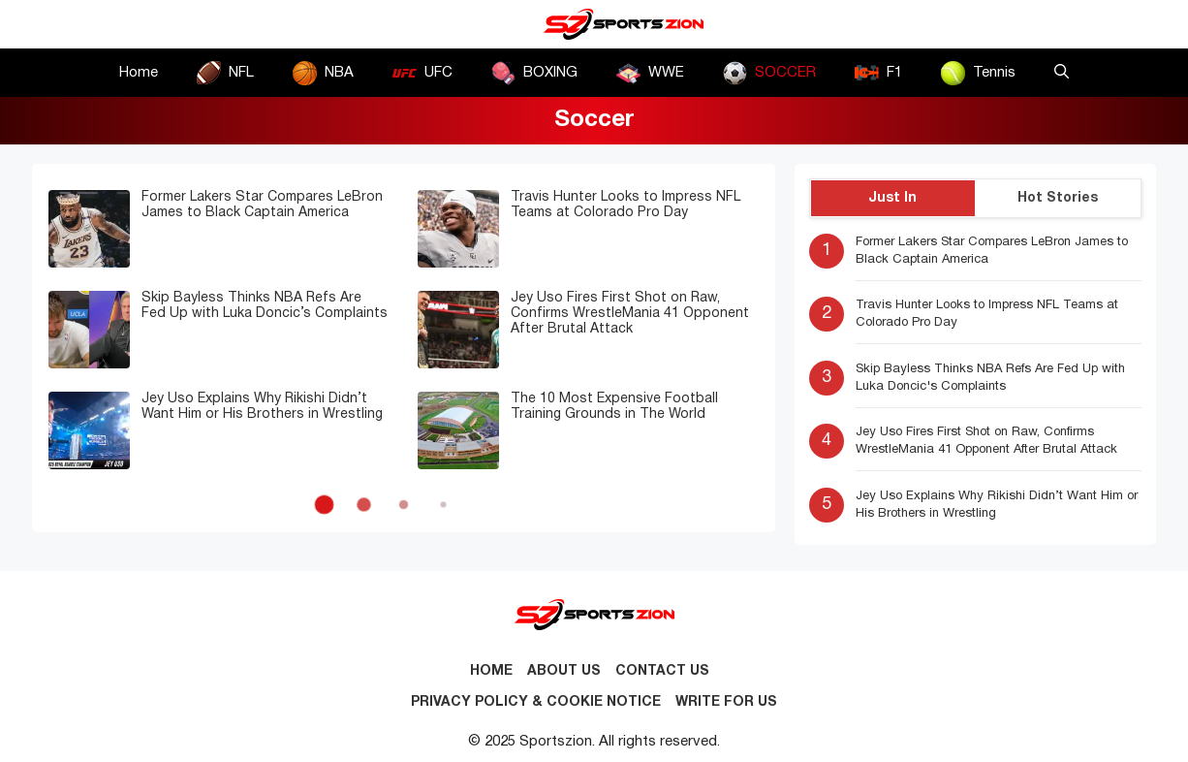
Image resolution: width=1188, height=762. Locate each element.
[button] (1061, 72)
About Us (564, 671)
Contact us (662, 671)
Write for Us (726, 702)
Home (138, 72)
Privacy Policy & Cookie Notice (536, 702)
